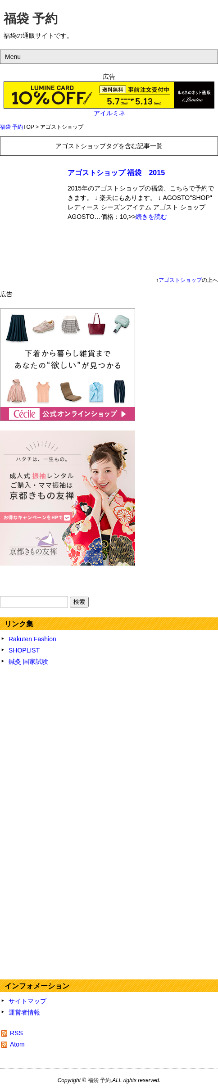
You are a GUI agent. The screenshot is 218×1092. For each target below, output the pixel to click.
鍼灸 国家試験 (28, 661)
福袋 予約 (31, 19)
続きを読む (151, 216)
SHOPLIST (24, 650)
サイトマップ (27, 1001)
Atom (17, 1044)
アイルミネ (109, 113)
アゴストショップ (180, 280)
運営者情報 (24, 1012)
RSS (16, 1033)
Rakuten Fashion (32, 639)
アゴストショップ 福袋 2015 (116, 173)
